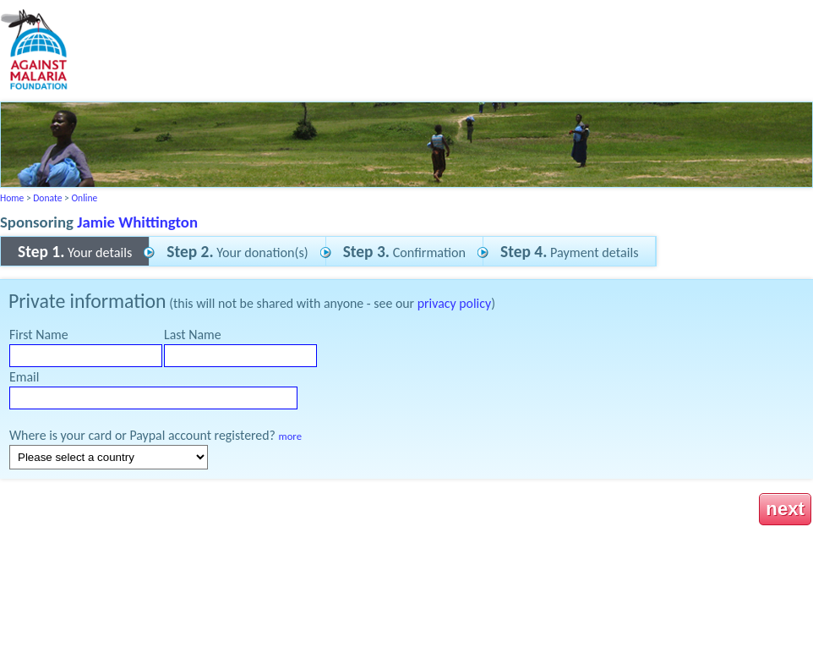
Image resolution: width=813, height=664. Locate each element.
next (785, 508)
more (290, 436)
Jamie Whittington (137, 222)
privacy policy (454, 303)
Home (12, 198)
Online (84, 198)
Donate (47, 198)
